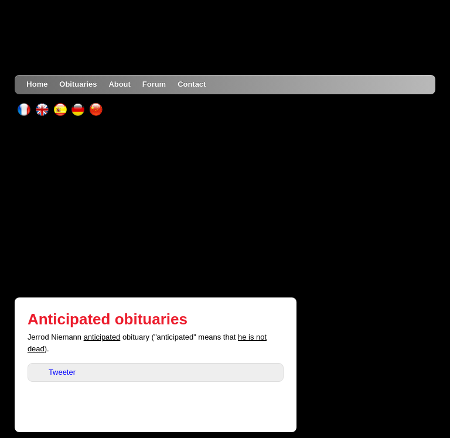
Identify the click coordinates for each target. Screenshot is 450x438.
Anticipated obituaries (108, 319)
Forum (154, 84)
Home (36, 84)
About (119, 84)
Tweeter (62, 372)
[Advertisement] (225, 207)
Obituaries (78, 84)
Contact (192, 84)
